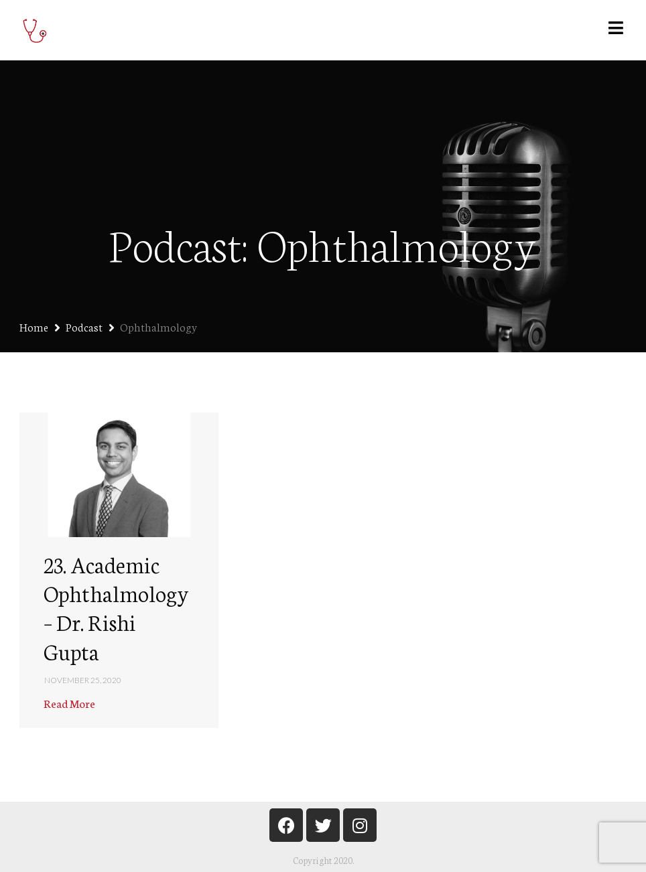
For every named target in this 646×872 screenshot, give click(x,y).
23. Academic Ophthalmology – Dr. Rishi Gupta (116, 607)
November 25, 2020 (82, 680)
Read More (69, 703)
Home (33, 326)
